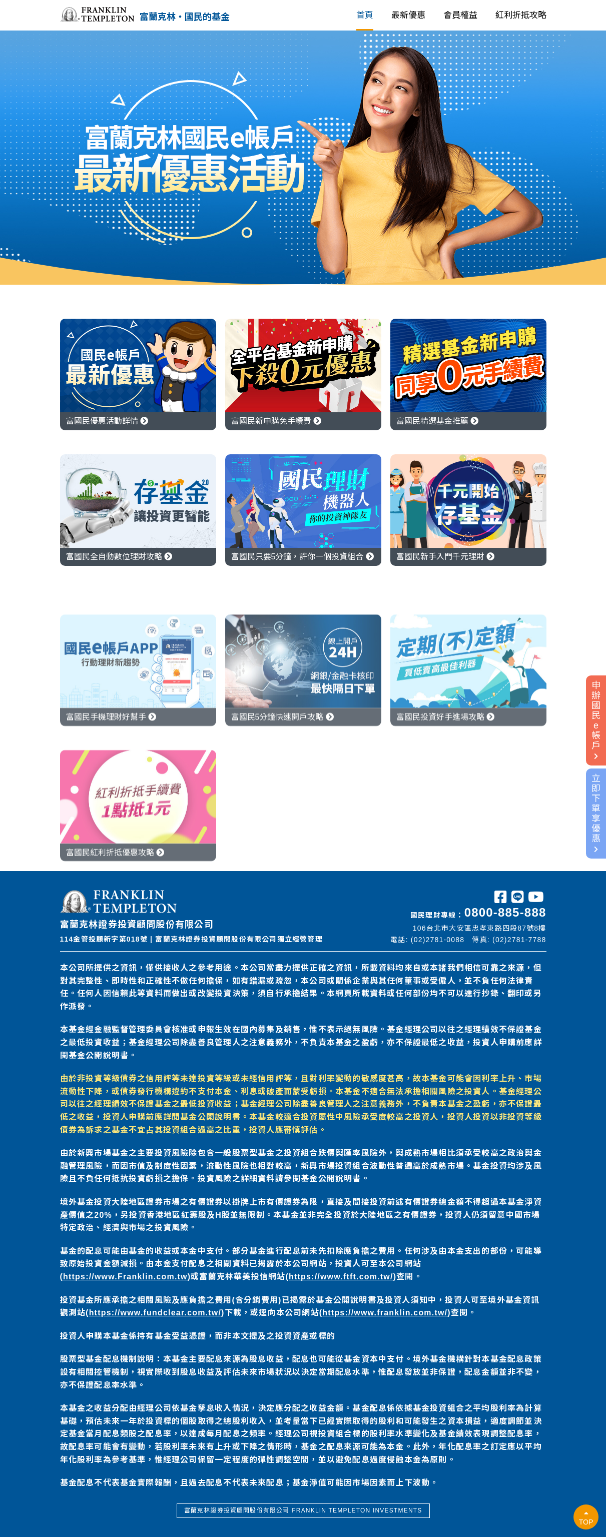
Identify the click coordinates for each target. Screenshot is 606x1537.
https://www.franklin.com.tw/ (384, 1312)
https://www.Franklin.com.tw (125, 1276)
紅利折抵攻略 (520, 15)
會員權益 (460, 15)
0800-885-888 (505, 912)
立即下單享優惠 (595, 813)
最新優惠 (408, 15)
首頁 (364, 15)
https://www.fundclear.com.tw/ (155, 1312)
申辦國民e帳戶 (595, 719)
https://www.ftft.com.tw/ (341, 1276)
